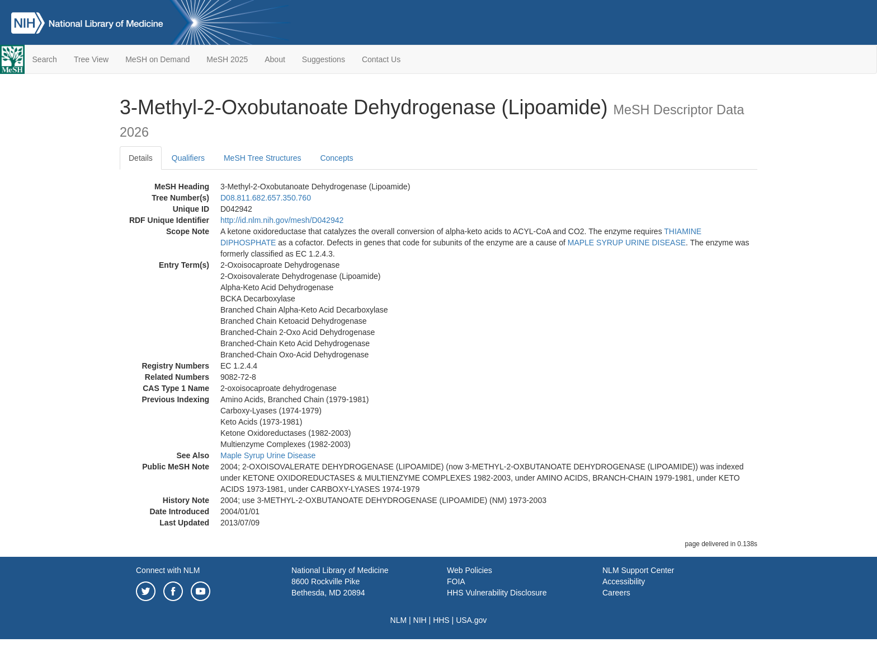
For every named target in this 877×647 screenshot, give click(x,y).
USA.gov (471, 620)
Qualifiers (188, 157)
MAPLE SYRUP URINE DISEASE (627, 242)
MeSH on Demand (157, 59)
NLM (398, 620)
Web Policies (469, 570)
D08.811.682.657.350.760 (265, 197)
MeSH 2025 (227, 59)
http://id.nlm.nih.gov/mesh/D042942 (281, 220)
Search (44, 59)
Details (141, 157)
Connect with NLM (168, 570)
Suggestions (323, 59)
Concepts (336, 157)
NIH (420, 620)
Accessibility (623, 581)
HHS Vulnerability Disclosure (496, 592)
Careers (616, 592)
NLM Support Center (638, 570)
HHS (441, 620)
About (275, 59)
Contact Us (381, 59)
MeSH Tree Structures (262, 157)
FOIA (456, 581)
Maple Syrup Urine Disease (267, 455)
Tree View (91, 59)
